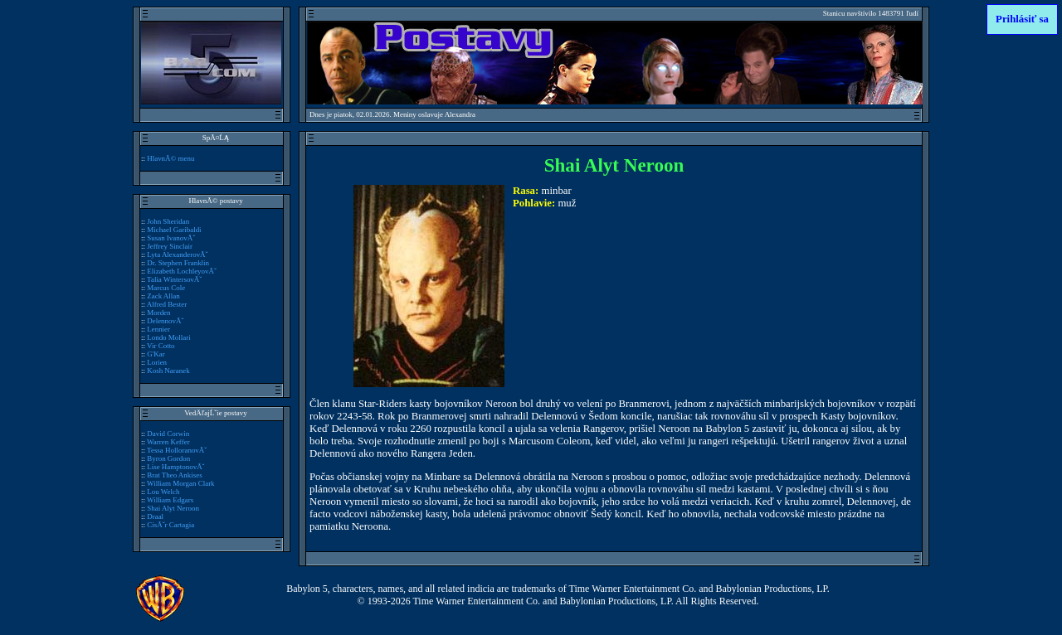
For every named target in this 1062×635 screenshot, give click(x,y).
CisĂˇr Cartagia (170, 525)
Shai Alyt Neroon (173, 508)
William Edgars (170, 500)
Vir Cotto (161, 346)
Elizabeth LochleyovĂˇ (182, 271)
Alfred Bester (167, 304)
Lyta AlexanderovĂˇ (177, 254)
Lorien (157, 362)
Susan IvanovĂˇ (171, 238)
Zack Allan (163, 296)
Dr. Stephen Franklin (178, 263)
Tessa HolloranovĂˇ (177, 450)
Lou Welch (163, 491)
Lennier (158, 329)
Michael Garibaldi (174, 229)
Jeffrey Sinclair (169, 246)
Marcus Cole (166, 288)
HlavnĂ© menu (170, 158)
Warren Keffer (168, 442)
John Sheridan (168, 221)
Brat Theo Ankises (174, 475)
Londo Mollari (168, 337)
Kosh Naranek (168, 370)
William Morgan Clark (181, 483)
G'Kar (156, 354)
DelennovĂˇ (165, 321)
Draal (155, 516)
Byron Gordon (168, 458)
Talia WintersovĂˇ (174, 279)
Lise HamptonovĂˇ (175, 467)
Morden (158, 312)
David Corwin (168, 433)
